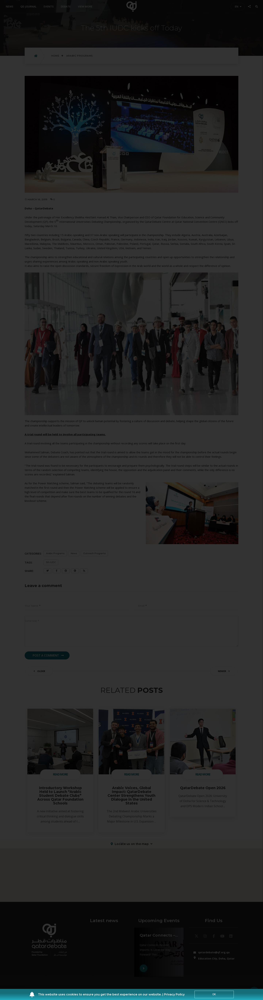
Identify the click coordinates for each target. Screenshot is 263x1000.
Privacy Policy (174, 994)
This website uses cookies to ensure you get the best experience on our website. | (101, 994)
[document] (131, 500)
